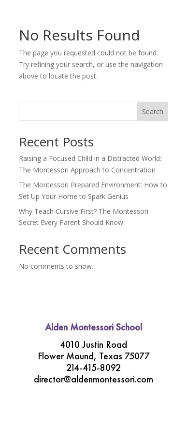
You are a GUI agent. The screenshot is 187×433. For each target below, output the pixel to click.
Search (152, 111)
